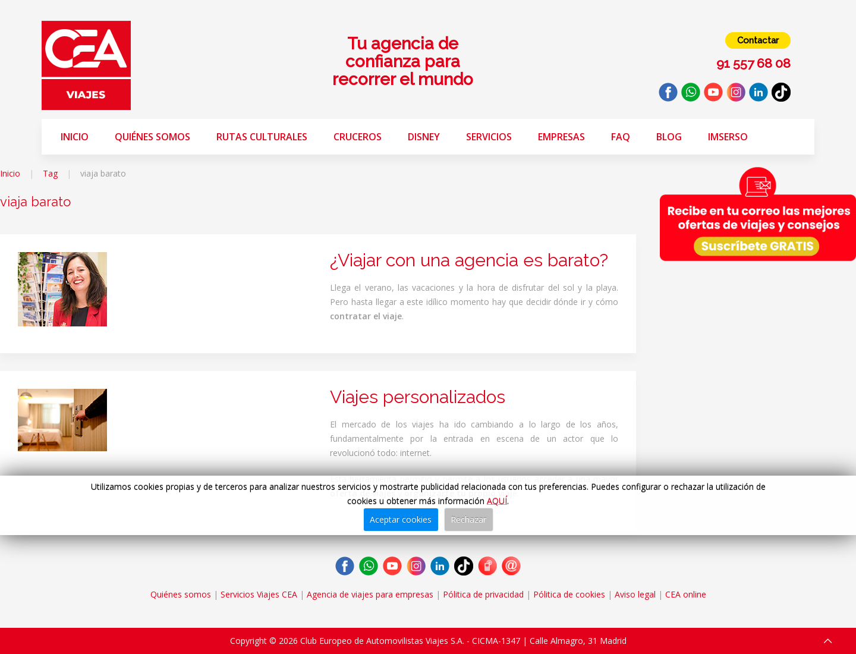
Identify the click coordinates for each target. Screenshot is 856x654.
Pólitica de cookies (569, 594)
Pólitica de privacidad (483, 594)
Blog (669, 136)
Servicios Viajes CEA (259, 594)
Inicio (75, 136)
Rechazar (468, 519)
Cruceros (357, 136)
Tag (50, 173)
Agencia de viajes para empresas (370, 594)
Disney (424, 136)
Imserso (728, 136)
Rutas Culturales (261, 136)
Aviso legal (635, 594)
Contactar (758, 40)
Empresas (561, 136)
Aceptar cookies (401, 519)
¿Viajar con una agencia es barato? (469, 260)
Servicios (489, 136)
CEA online (685, 594)
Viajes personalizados (417, 396)
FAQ (620, 136)
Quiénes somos (152, 136)
